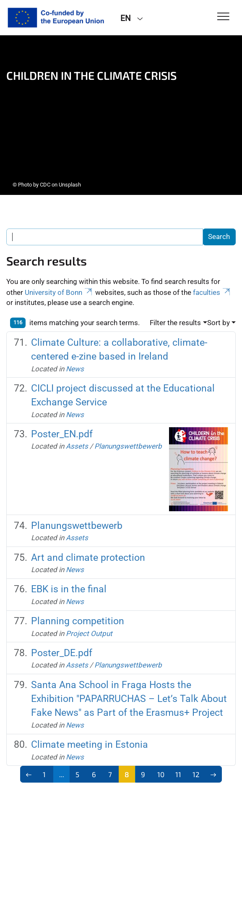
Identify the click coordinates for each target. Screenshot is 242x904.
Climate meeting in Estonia (89, 744)
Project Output (89, 633)
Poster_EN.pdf (62, 434)
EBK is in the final (69, 589)
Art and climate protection (88, 557)
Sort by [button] (218, 322)
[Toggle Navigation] (223, 17)
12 (196, 774)
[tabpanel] (121, 115)
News (75, 369)
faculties (212, 292)
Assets (77, 446)
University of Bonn (59, 292)
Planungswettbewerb (128, 446)
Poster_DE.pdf (61, 653)
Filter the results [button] (175, 322)
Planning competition (77, 621)
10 (160, 774)
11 (178, 774)
